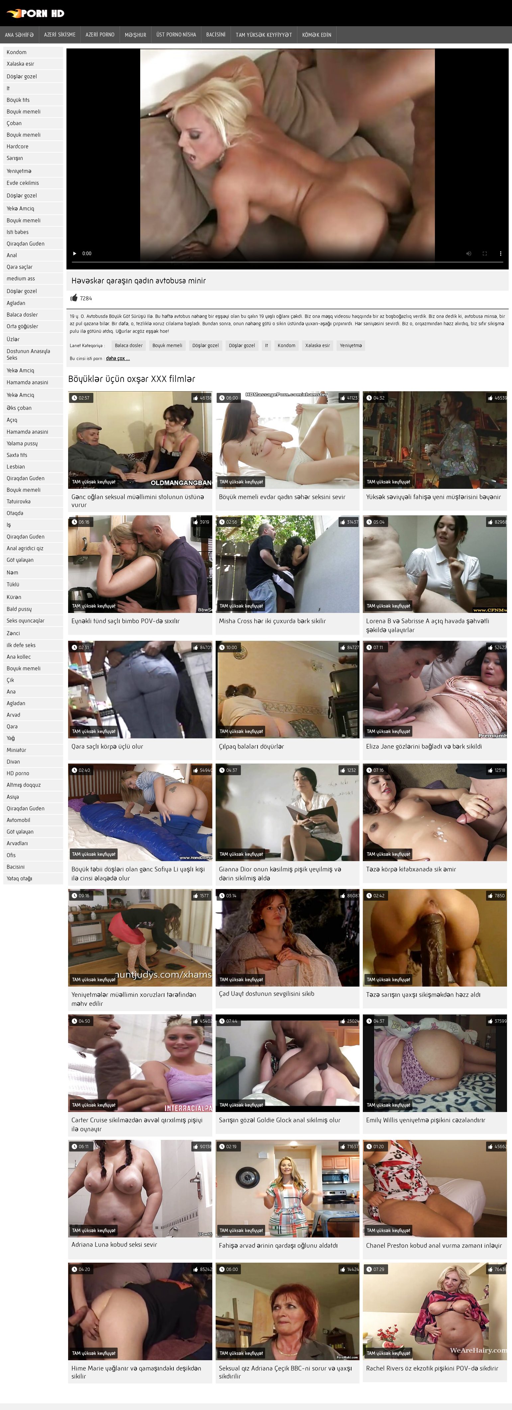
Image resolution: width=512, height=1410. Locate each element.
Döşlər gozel (22, 76)
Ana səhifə (19, 34)
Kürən (14, 597)
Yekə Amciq (20, 208)
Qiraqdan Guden (26, 244)
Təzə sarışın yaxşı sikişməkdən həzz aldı (423, 995)
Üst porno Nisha (176, 34)
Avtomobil (18, 820)
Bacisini (216, 34)
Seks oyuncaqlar (26, 621)
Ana (11, 692)
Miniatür (16, 750)
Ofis (11, 855)
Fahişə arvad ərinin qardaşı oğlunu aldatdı (278, 1245)
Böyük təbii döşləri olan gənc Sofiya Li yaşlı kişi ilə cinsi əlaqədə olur (138, 873)
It (8, 88)
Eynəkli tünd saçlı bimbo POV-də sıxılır (125, 621)
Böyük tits (18, 100)
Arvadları (17, 843)
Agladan (16, 303)
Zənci (13, 633)
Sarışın (15, 158)
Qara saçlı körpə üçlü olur (107, 746)
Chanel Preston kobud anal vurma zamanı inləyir (434, 1245)
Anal (12, 255)
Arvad (13, 715)
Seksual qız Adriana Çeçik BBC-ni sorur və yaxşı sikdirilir (285, 1372)
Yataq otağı (19, 878)
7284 (86, 298)
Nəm (12, 572)
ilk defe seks (21, 645)
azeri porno (100, 34)
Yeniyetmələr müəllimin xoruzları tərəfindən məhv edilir (133, 999)
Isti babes (18, 232)
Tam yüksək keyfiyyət (264, 34)
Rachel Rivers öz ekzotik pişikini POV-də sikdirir (432, 1368)
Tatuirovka (19, 501)
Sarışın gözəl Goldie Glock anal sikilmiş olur (280, 1120)
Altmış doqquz (24, 785)
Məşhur (135, 34)
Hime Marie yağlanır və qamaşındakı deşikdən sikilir (136, 1372)
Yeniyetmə (19, 171)
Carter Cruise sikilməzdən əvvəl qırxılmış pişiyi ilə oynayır (137, 1124)
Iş (9, 525)
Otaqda (15, 513)
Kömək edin (316, 34)
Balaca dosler (22, 315)
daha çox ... (118, 358)
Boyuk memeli (24, 112)
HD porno (18, 773)
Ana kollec (19, 657)
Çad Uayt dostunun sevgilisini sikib (266, 994)
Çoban (14, 123)
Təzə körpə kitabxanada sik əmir (411, 869)
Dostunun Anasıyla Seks (28, 354)
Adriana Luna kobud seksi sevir (114, 1244)
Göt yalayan (20, 560)
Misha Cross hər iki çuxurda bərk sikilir (272, 621)
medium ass (21, 278)
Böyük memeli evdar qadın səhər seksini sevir (282, 497)
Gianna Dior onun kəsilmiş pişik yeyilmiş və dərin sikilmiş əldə (280, 873)
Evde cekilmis (23, 183)
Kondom (17, 52)
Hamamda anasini (27, 382)
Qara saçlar (20, 267)
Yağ (11, 738)
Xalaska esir (20, 64)
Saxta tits (17, 455)
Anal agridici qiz (25, 548)
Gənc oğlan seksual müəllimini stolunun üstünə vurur (137, 501)
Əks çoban (19, 408)
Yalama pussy (22, 443)
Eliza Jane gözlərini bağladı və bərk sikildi (424, 746)
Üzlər (13, 339)
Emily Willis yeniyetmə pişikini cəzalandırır (425, 1120)
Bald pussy (19, 609)
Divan (13, 762)
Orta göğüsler (22, 326)
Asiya (13, 797)
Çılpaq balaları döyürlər (251, 746)
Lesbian (16, 467)
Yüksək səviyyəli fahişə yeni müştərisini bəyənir (433, 497)
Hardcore (18, 146)
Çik (10, 680)
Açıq (12, 420)
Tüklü (13, 584)
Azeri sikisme (59, 34)
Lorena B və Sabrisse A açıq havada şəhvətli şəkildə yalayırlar (427, 625)
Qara (12, 726)
